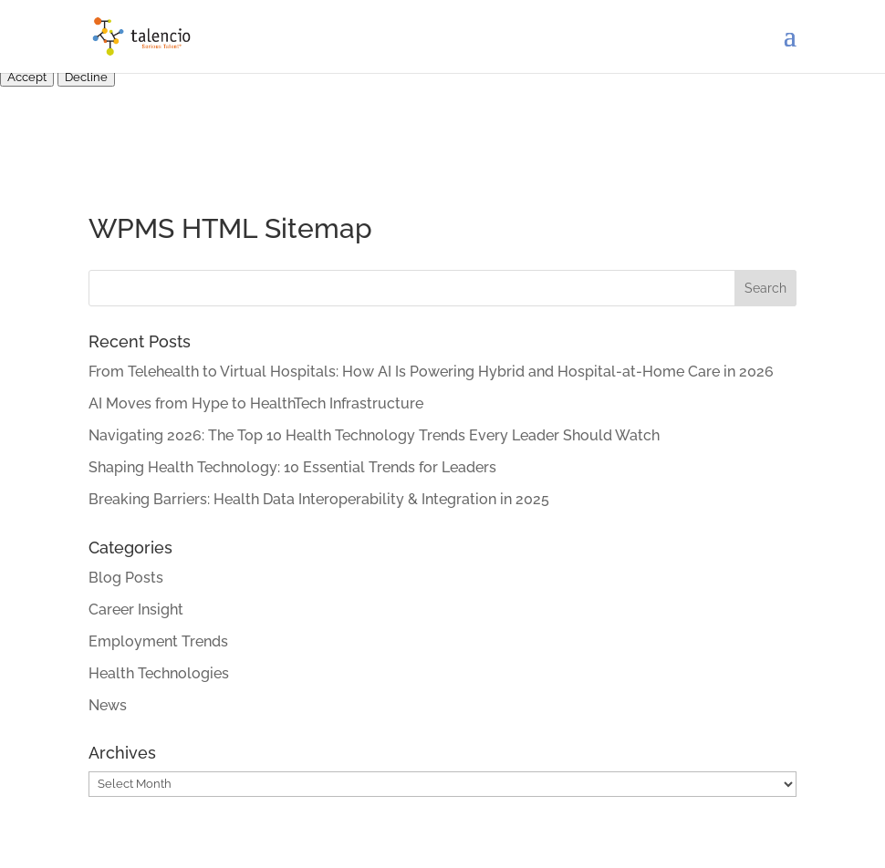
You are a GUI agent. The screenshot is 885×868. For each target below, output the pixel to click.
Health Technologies (158, 673)
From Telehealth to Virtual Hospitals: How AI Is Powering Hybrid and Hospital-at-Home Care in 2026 (431, 371)
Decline (86, 76)
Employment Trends (158, 641)
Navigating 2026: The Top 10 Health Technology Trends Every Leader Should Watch (374, 435)
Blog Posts (125, 577)
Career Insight (135, 609)
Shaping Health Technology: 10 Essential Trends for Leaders (292, 467)
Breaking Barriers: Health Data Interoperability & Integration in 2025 (318, 499)
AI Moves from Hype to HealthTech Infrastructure (255, 403)
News (107, 705)
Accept (27, 76)
